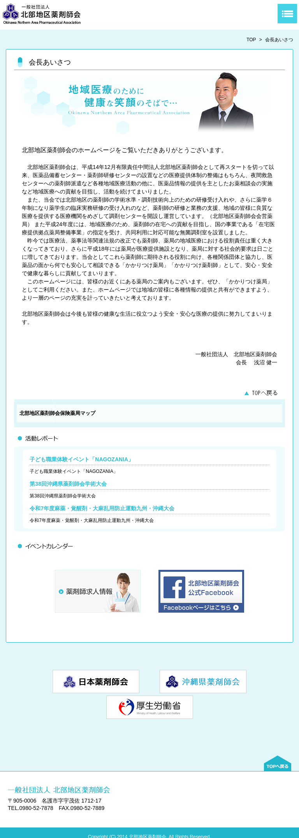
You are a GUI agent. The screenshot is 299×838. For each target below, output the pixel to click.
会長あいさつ (279, 39)
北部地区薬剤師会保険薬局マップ (57, 413)
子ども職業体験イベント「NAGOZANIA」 (82, 459)
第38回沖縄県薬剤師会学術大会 (68, 484)
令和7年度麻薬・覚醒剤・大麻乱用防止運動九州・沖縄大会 (102, 508)
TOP (251, 39)
